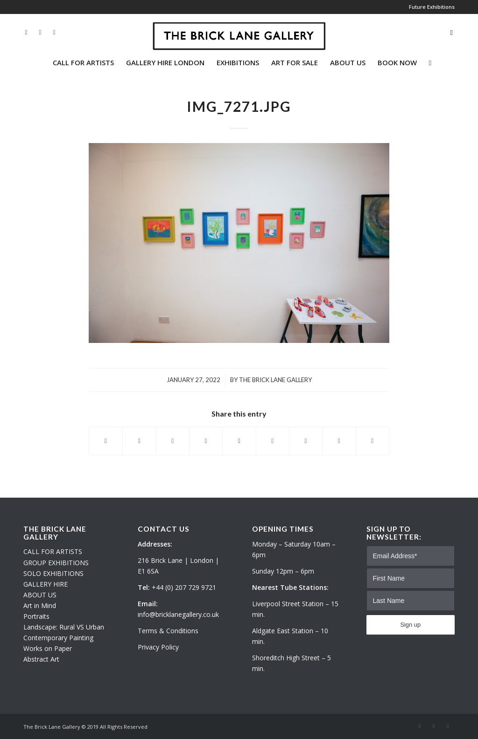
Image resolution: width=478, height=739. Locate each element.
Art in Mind (39, 605)
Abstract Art (41, 659)
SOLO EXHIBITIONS (53, 573)
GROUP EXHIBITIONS (56, 562)
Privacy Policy (158, 647)
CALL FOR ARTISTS (52, 551)
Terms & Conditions (168, 630)
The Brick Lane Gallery (275, 379)
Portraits (36, 616)
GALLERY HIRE (45, 584)
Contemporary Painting (58, 637)
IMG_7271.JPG (239, 106)
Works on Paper (47, 648)
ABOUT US (39, 594)
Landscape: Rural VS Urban (63, 627)
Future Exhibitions (432, 6)
